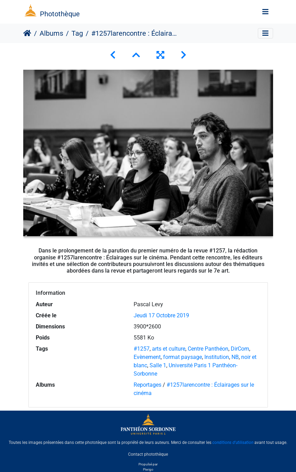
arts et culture (168, 348)
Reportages (147, 384)
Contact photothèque (148, 454)
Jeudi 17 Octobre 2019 (161, 315)
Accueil (27, 33)
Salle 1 (158, 365)
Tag (77, 33)
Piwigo (148, 469)
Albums (51, 33)
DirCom (240, 348)
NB (235, 357)
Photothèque (60, 14)
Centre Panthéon (208, 348)
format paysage (182, 357)
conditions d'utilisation (232, 442)
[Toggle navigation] (265, 12)
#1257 (142, 348)
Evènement (147, 357)
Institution (216, 357)
